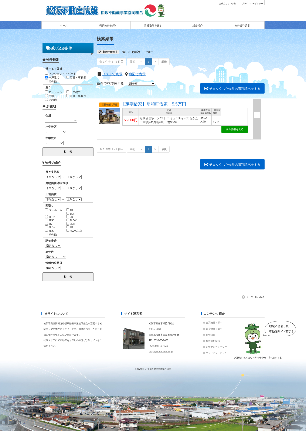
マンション (53, 92)
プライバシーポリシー (252, 4)
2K (69, 217)
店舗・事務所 (76, 77)
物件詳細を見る (235, 129)
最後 (164, 61)
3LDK (50, 227)
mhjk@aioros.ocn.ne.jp (161, 351)
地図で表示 (137, 74)
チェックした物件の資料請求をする (232, 88)
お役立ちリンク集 (227, 4)
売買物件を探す (108, 25)
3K (48, 223)
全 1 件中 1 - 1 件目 (111, 61)
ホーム (64, 25)
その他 (51, 81)
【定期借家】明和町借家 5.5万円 (153, 104)
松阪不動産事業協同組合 (159, 369)
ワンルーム (53, 210)
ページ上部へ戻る (255, 297)
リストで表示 (112, 74)
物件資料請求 (242, 25)
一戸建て (52, 77)
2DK (49, 220)
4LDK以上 (74, 230)
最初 (132, 61)
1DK (70, 213)
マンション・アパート (60, 73)
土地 (49, 96)
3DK (70, 223)
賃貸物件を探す (153, 25)
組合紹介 (198, 25)
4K (69, 227)
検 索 (68, 151)
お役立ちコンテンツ (216, 347)
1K (69, 210)
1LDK (50, 217)
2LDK (71, 220)
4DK (49, 230)
